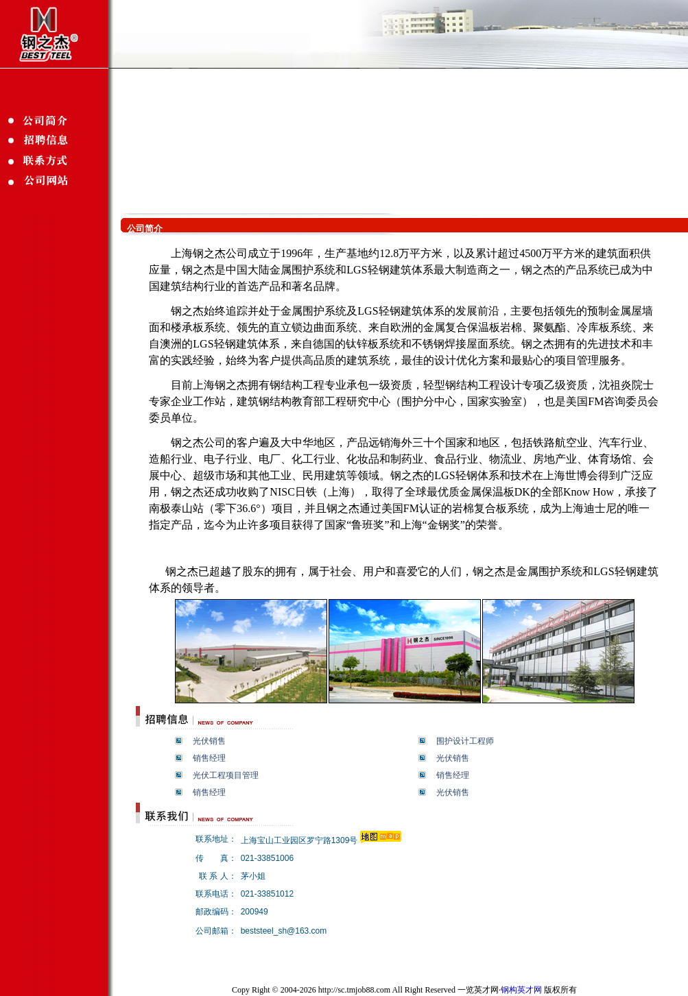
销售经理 (209, 758)
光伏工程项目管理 (226, 775)
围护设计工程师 (465, 741)
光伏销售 (209, 741)
